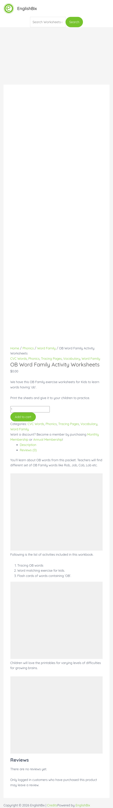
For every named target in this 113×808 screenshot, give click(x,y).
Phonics (28, 348)
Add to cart (23, 417)
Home (14, 348)
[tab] (61, 445)
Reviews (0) (28, 450)
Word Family (46, 348)
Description (28, 445)
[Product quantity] (30, 409)
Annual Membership (47, 440)
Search (74, 22)
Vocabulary (71, 359)
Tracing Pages (51, 359)
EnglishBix (27, 8)
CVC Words (18, 359)
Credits (52, 805)
